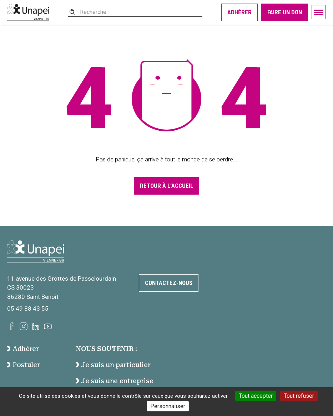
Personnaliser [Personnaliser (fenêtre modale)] (167, 406)
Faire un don (284, 12)
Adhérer (239, 12)
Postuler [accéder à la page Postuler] (23, 365)
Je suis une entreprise (114, 381)
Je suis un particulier (113, 365)
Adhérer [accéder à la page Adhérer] (23, 348)
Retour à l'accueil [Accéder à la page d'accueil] (166, 185)
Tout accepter (256, 395)
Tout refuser (299, 395)
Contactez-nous (168, 282)
